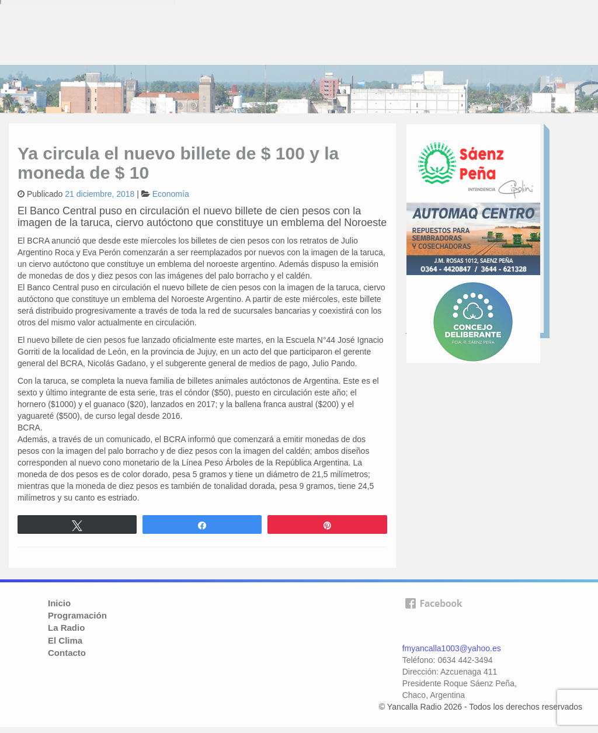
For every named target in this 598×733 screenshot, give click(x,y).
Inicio (59, 603)
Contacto (67, 653)
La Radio (66, 628)
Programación (77, 615)
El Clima (65, 640)
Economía (170, 194)
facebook (433, 616)
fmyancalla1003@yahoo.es (451, 648)
